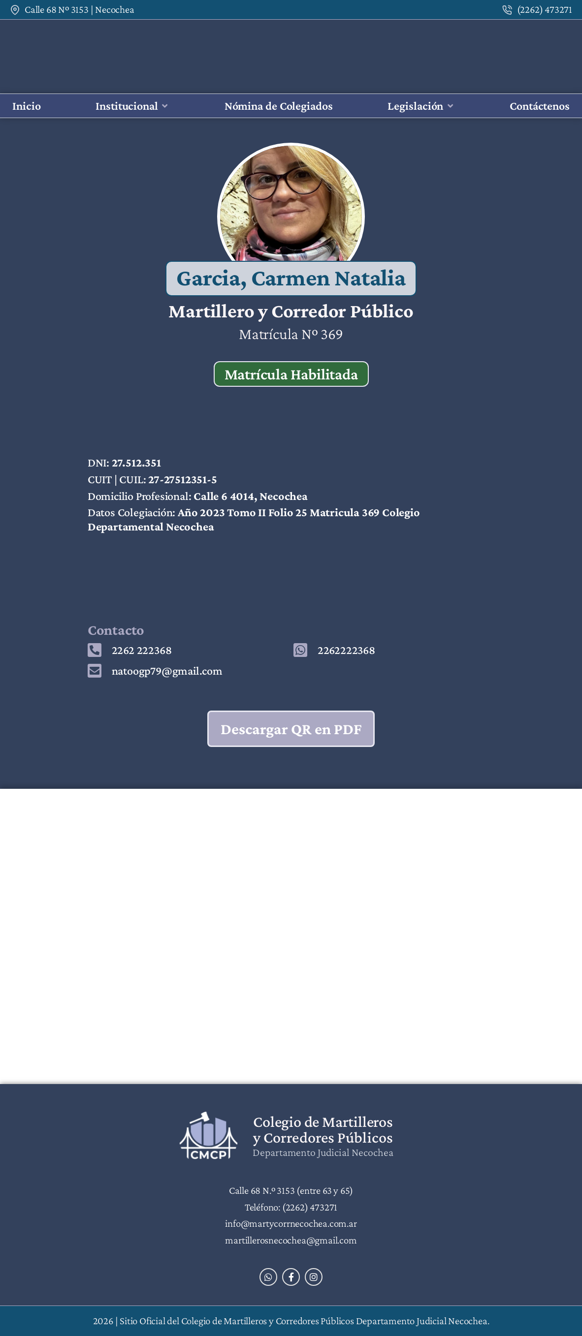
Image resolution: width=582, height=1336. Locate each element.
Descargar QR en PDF (291, 729)
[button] (132, 106)
